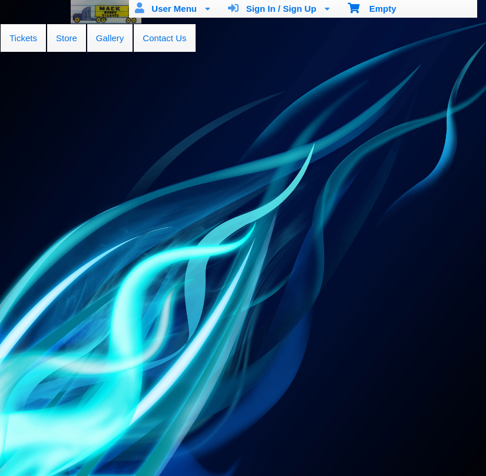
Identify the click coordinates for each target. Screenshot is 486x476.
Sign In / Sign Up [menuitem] (279, 8)
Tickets (23, 38)
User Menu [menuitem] (172, 8)
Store (66, 38)
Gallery (110, 38)
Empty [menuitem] (372, 8)
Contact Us (164, 38)
